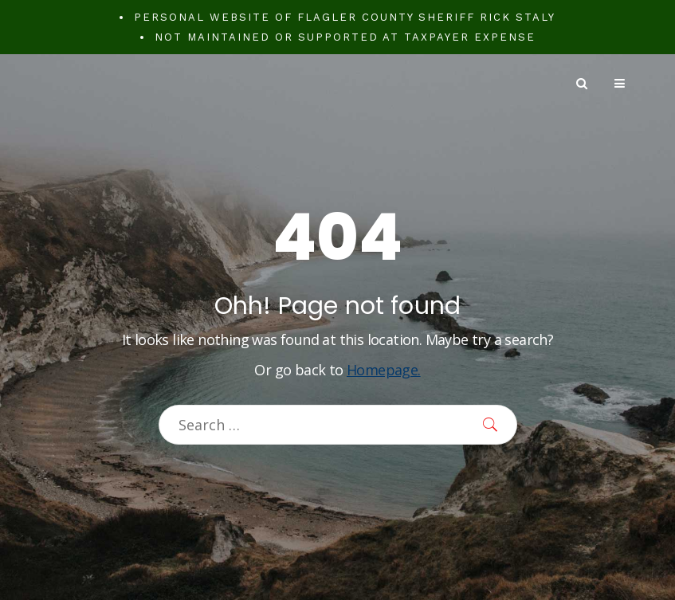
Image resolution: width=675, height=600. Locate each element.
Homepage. (384, 369)
